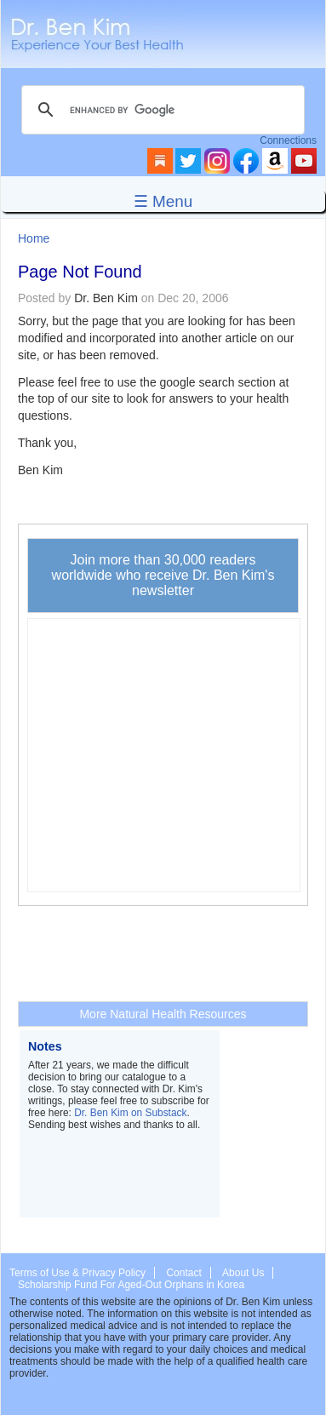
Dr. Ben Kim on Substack (130, 1113)
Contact (183, 1273)
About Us (243, 1273)
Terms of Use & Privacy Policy (77, 1273)
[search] (160, 110)
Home (33, 238)
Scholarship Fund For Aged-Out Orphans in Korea (131, 1285)
